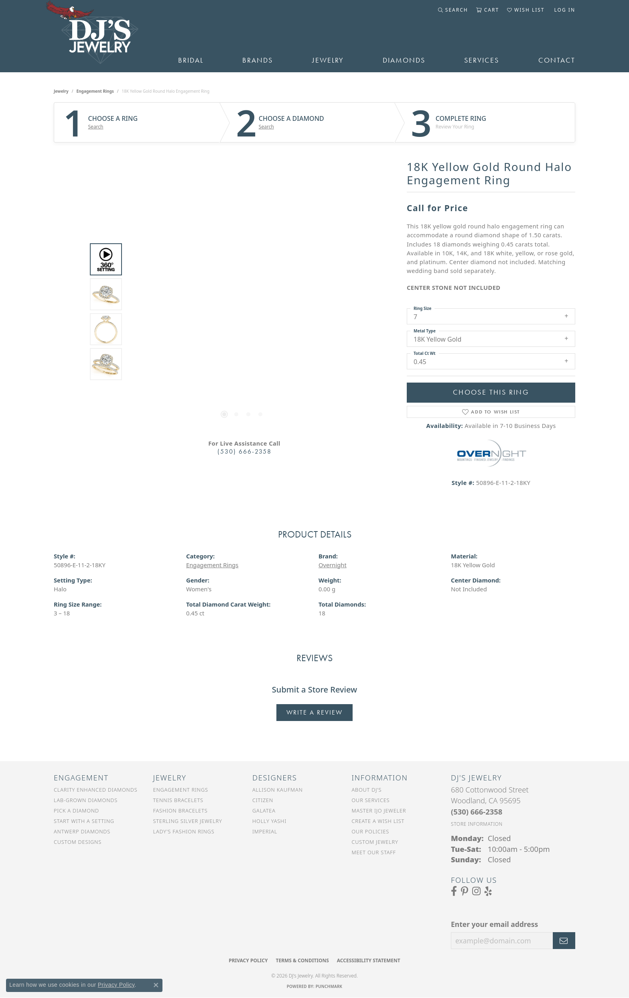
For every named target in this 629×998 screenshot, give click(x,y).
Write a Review (314, 712)
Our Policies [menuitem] (371, 831)
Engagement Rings (95, 91)
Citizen (262, 800)
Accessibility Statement (368, 960)
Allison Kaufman (277, 789)
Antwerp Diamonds (82, 831)
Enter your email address (494, 924)
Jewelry (328, 60)
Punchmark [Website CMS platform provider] (329, 986)
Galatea (264, 810)
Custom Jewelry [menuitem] (375, 841)
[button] (453, 10)
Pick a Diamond (76, 810)
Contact (556, 60)
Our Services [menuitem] (371, 800)
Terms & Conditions (302, 960)
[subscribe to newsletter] (564, 940)
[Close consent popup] (156, 985)
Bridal (190, 60)
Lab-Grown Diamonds (86, 800)
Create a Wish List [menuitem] (378, 821)
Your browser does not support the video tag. (242, 221)
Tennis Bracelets (178, 800)
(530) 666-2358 (244, 451)
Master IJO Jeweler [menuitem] (379, 810)
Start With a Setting (84, 821)
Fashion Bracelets (180, 810)
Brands (257, 60)
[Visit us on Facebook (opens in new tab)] (454, 891)
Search (95, 127)
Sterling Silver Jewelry (187, 821)
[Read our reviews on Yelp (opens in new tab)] (488, 891)
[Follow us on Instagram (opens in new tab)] (476, 891)
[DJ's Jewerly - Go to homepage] (104, 36)
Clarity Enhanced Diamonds (95, 789)
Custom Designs (77, 841)
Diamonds (404, 60)
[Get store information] (477, 824)
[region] (242, 311)
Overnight (333, 565)
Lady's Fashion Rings (184, 831)
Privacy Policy (248, 960)
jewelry (61, 91)
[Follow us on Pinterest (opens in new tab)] (464, 891)
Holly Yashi (269, 821)
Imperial (264, 831)
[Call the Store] (476, 812)
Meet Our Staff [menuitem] (374, 852)
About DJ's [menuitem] (367, 789)
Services (481, 60)
